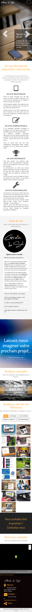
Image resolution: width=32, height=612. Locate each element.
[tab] (16, 257)
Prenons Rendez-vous (16, 357)
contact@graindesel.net (10, 600)
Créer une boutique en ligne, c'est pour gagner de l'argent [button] (14, 298)
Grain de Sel (7, 2)
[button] (2, 30)
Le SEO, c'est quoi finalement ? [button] (13, 302)
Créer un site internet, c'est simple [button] (14, 293)
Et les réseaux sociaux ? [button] (11, 306)
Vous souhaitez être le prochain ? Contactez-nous (16, 523)
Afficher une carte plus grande (6, 574)
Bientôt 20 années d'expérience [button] (13, 257)
